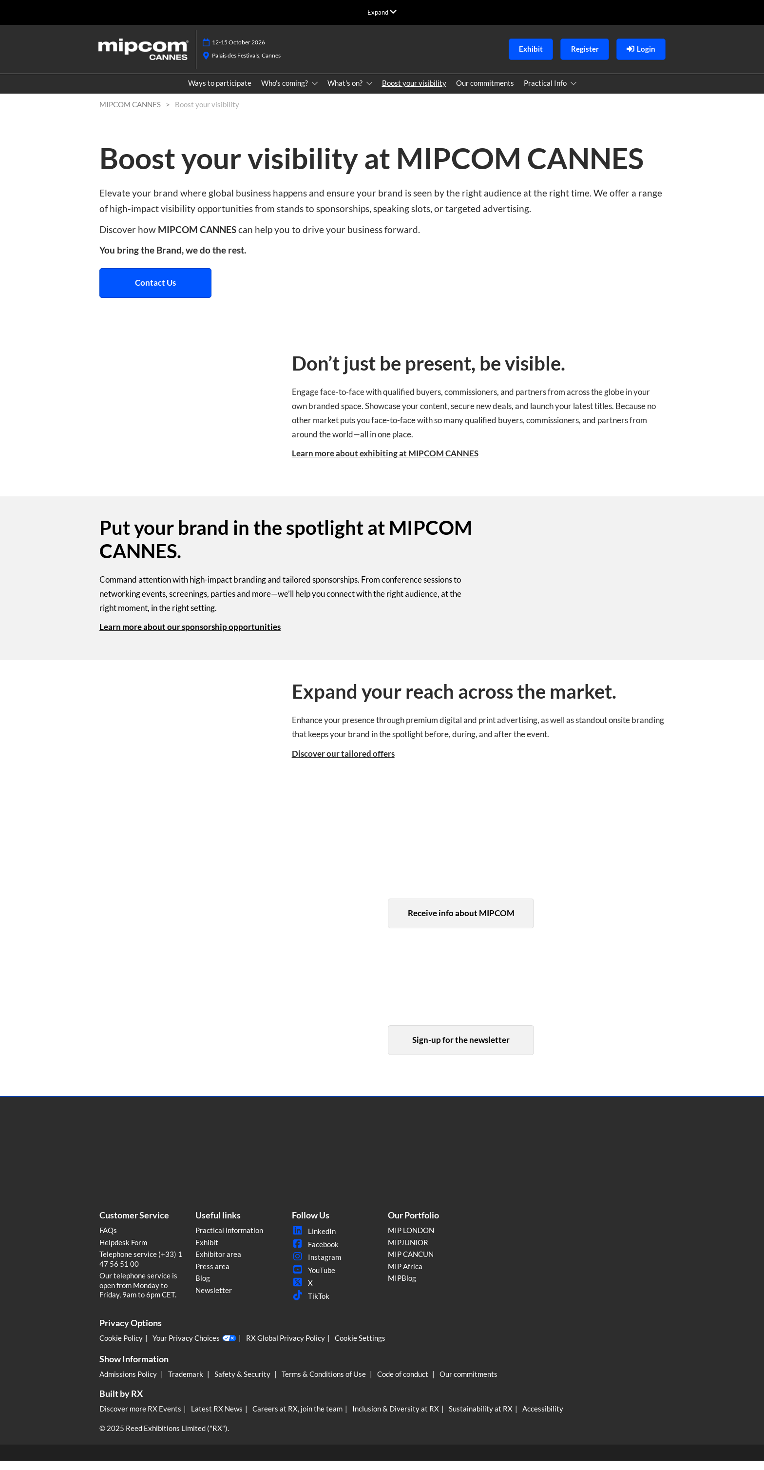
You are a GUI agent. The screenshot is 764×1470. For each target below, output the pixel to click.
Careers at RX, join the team (297, 1417)
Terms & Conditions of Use (324, 1383)
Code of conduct (403, 1383)
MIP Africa (405, 1275)
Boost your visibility (414, 92)
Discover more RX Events (140, 1417)
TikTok (310, 1305)
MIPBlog (402, 1287)
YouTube (313, 1279)
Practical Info (546, 92)
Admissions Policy (128, 1383)
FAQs (108, 1239)
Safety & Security (243, 1383)
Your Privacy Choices (194, 1347)
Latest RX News (217, 1417)
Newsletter (213, 1299)
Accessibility (542, 1417)
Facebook (315, 1253)
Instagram (316, 1266)
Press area (212, 1275)
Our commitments (485, 92)
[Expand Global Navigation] (382, 12)
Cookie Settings (360, 1347)
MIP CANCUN (411, 1263)
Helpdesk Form (123, 1251)
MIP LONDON (411, 1239)
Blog (202, 1287)
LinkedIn (314, 1240)
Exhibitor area (218, 1263)
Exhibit (206, 1251)
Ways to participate (219, 92)
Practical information (229, 1239)
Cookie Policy (121, 1347)
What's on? (345, 92)
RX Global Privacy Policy (285, 1347)
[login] (641, 58)
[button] (531, 58)
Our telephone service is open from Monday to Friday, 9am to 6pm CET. (138, 1294)
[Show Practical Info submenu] (573, 92)
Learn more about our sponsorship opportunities (190, 636)
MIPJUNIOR (408, 1251)
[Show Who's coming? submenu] (315, 92)
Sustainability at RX (481, 1417)
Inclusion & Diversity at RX (395, 1417)
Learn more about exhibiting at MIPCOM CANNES (385, 462)
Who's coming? (285, 92)
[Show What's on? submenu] (369, 92)
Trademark (186, 1383)
